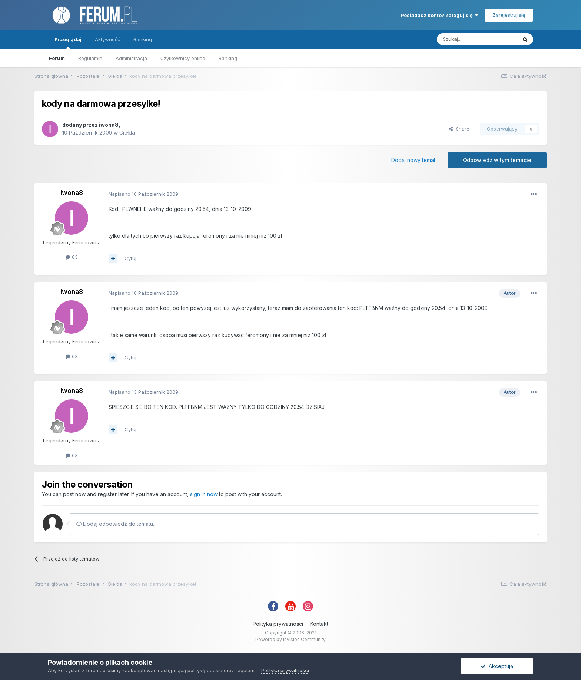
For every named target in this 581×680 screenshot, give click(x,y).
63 (72, 257)
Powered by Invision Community (290, 639)
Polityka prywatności (278, 624)
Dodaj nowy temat (413, 160)
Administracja (131, 58)
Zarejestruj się (508, 15)
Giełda (127, 132)
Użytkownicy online (182, 58)
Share (459, 129)
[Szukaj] (477, 39)
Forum (57, 58)
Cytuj (130, 258)
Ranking (228, 58)
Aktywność (107, 39)
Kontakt (319, 624)
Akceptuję (497, 666)
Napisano (143, 194)
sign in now (204, 494)
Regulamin (90, 58)
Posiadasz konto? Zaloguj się (439, 15)
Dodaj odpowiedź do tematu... (116, 524)
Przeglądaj (68, 42)
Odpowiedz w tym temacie (497, 160)
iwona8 (109, 125)
